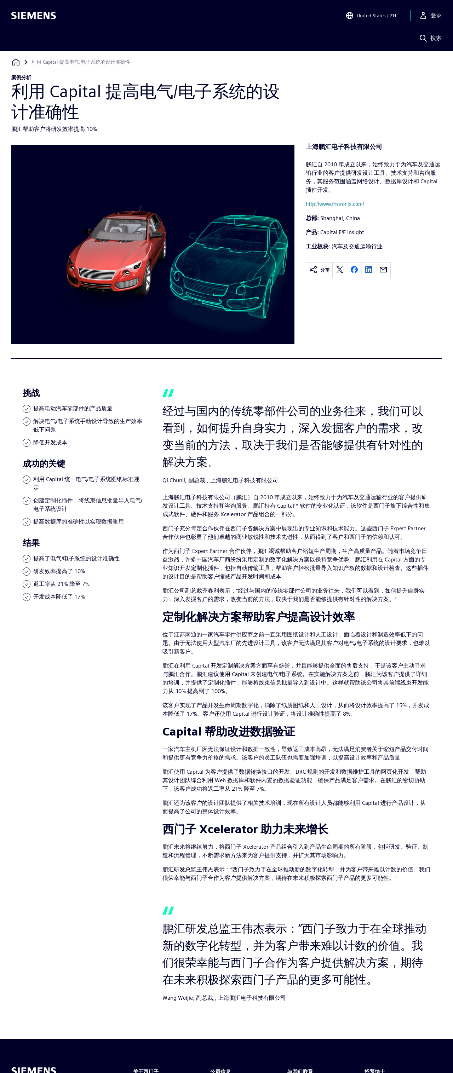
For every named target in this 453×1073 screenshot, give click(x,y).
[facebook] (354, 270)
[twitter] (340, 270)
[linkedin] (369, 270)
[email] (383, 270)
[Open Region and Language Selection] (371, 15)
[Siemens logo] (33, 15)
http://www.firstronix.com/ (335, 204)
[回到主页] (16, 62)
